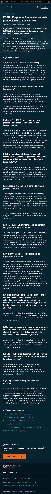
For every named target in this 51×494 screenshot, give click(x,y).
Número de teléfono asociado (16, 431)
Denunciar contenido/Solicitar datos (16, 482)
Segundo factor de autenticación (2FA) (19, 417)
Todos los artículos (11, 14)
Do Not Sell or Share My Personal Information (20, 485)
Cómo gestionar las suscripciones (17, 414)
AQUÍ (21, 371)
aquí (17, 135)
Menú (44, 7)
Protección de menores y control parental (20, 421)
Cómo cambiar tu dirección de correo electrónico (23, 427)
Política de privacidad (23, 478)
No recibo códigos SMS (13, 424)
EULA (36, 482)
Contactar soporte (14, 456)
